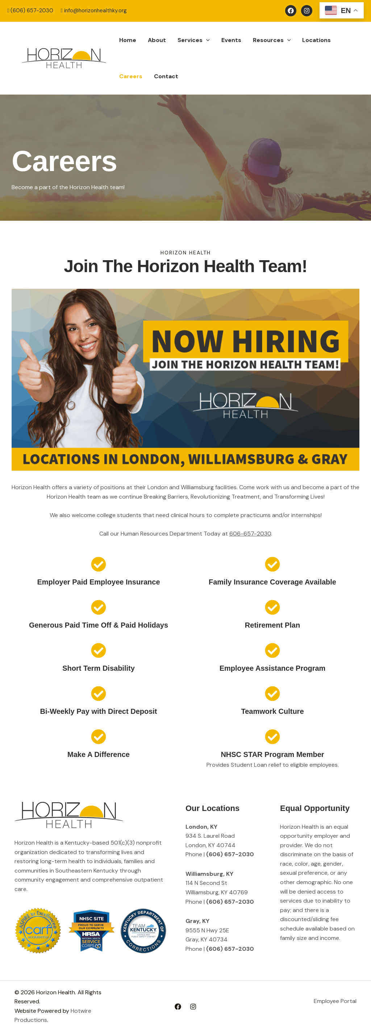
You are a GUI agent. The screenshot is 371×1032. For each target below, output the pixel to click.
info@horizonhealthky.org (93, 10)
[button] (206, 40)
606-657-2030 (250, 533)
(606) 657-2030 (30, 10)
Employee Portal (335, 1001)
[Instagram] (306, 10)
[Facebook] (290, 10)
